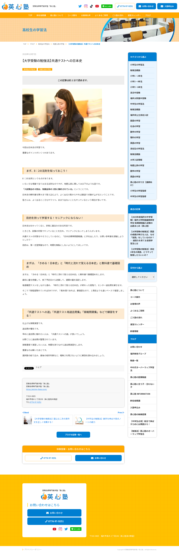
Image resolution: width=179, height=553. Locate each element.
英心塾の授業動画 (138, 377)
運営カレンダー (137, 324)
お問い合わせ (136, 346)
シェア (39, 367)
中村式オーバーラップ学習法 (142, 369)
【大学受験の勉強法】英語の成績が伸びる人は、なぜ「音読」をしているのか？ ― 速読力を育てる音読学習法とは (142, 237)
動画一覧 (134, 360)
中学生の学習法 (137, 103)
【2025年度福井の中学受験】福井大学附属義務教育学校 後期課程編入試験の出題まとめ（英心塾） (142, 221)
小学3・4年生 (136, 81)
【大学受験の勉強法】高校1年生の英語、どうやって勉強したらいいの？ (142, 251)
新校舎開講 (135, 400)
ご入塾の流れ (136, 317)
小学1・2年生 (136, 75)
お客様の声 (135, 303)
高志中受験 (135, 92)
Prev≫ (121, 412)
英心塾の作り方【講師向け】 (141, 184)
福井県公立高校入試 (139, 114)
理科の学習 (135, 137)
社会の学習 (135, 126)
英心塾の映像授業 (138, 414)
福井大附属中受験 (138, 98)
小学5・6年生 (136, 87)
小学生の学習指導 (138, 190)
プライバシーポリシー (33, 549)
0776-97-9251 (35, 402)
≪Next (25, 412)
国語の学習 (135, 120)
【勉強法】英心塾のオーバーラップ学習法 (142, 432)
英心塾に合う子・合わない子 (142, 385)
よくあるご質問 (137, 310)
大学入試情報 (136, 159)
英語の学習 (135, 142)
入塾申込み (135, 407)
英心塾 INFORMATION (140, 393)
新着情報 (134, 331)
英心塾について (137, 290)
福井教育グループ (138, 353)
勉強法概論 (135, 70)
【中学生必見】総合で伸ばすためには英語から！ (142, 423)
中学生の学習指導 (138, 196)
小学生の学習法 (137, 64)
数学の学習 (135, 131)
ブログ (133, 338)
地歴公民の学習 (45, 69)
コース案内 (135, 296)
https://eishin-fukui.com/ (36, 389)
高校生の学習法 (29, 69)
